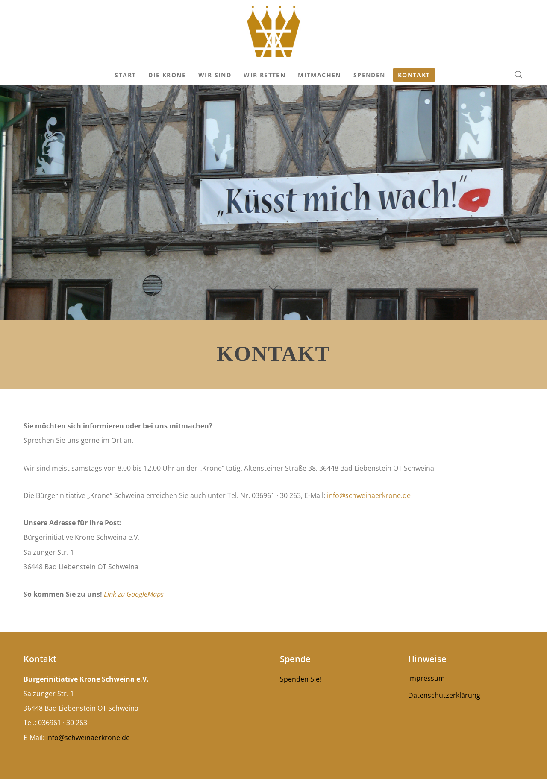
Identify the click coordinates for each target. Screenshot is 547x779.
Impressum (426, 678)
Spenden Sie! (300, 679)
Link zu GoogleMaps (134, 594)
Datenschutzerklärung (444, 695)
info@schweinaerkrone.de (368, 495)
